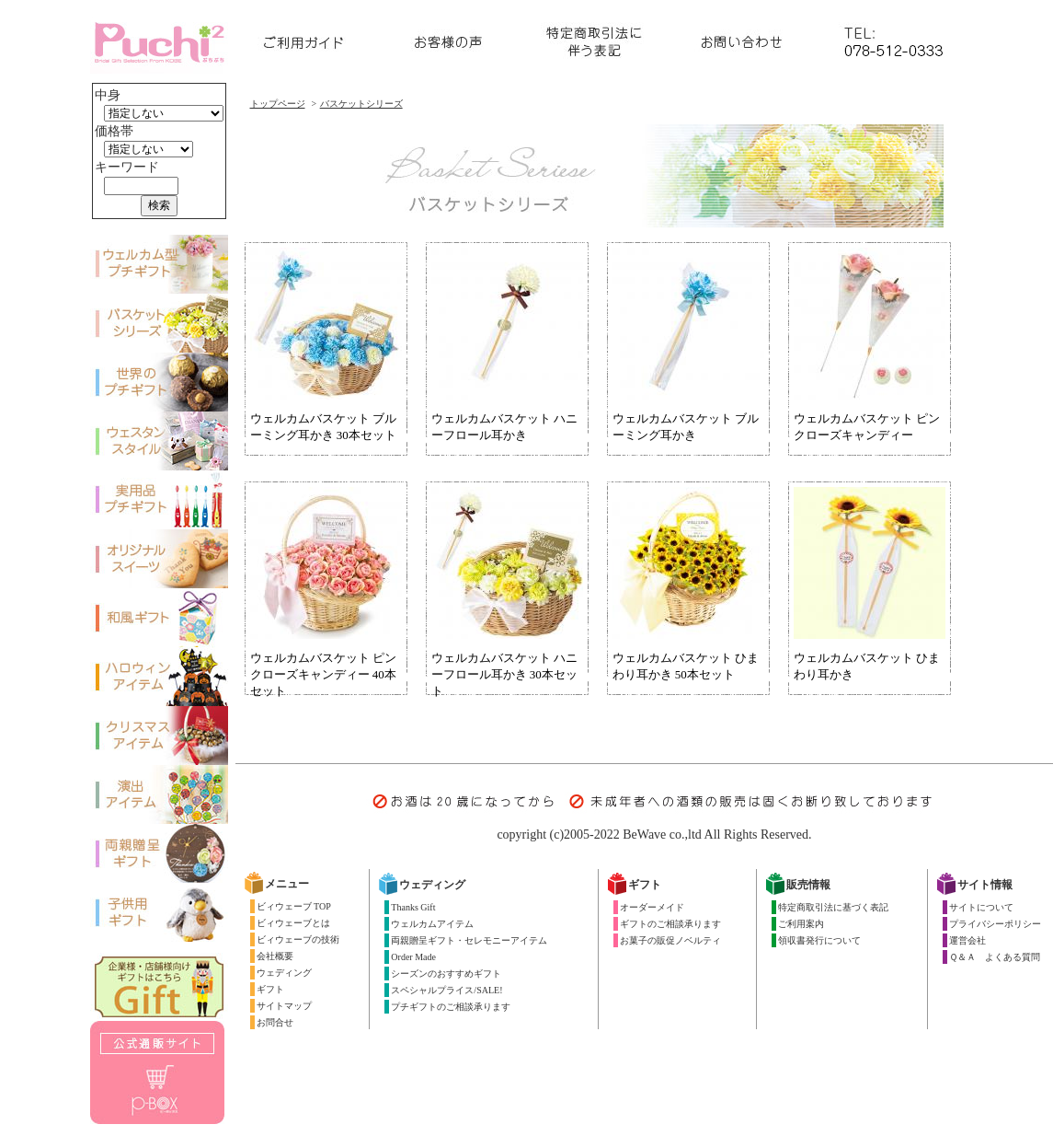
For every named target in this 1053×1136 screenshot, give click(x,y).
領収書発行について (819, 940)
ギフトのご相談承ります (670, 924)
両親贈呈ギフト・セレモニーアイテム (469, 940)
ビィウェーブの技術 (298, 939)
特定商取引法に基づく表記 (833, 907)
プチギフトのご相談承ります (450, 1007)
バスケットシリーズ (361, 104)
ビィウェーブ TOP (294, 906)
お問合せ (275, 1022)
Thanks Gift (413, 907)
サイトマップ (284, 1006)
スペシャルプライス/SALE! (446, 990)
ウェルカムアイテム (432, 924)
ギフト (270, 989)
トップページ (277, 104)
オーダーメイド (652, 907)
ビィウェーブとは (293, 923)
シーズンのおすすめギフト (446, 973)
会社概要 (275, 956)
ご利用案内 (801, 924)
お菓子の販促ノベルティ (670, 940)
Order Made (413, 957)
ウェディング (284, 973)
